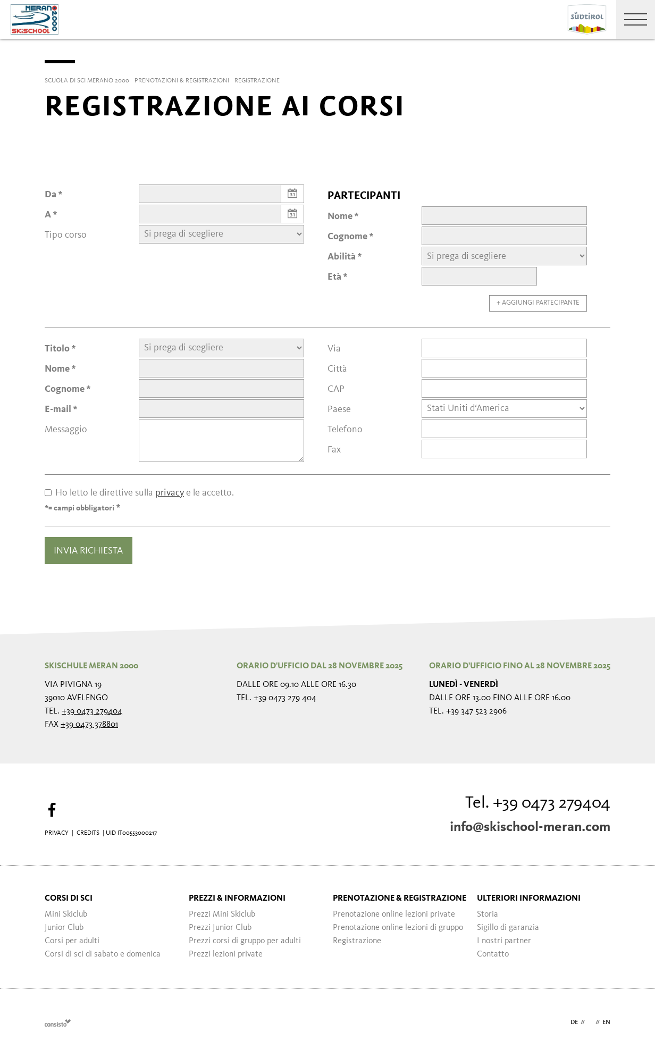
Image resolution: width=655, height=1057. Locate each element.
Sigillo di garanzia (508, 928)
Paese (339, 409)
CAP (336, 389)
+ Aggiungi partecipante (538, 302)
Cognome (347, 236)
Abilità (341, 257)
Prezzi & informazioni (237, 898)
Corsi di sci (69, 898)
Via (334, 349)
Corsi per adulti (72, 941)
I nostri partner (504, 941)
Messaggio (66, 429)
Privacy (57, 833)
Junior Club (64, 928)
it (590, 1022)
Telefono (345, 429)
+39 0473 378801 (89, 724)
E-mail (58, 409)
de (574, 1022)
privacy (169, 493)
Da (50, 194)
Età (334, 277)
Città (337, 369)
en (606, 1022)
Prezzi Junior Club (220, 928)
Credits (88, 833)
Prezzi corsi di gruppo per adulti (245, 941)
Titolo (57, 349)
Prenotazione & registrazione (399, 898)
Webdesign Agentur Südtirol (58, 1023)
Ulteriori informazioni (529, 898)
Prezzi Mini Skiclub (222, 914)
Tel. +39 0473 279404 (537, 803)
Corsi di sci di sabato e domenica (103, 954)
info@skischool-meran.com (530, 827)
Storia (487, 914)
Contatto (493, 954)
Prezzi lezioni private (226, 954)
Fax (334, 450)
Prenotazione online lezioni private (394, 914)
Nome (339, 216)
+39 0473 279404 (92, 711)
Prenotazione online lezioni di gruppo (398, 928)
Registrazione (357, 941)
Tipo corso (66, 235)
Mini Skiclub (66, 914)
